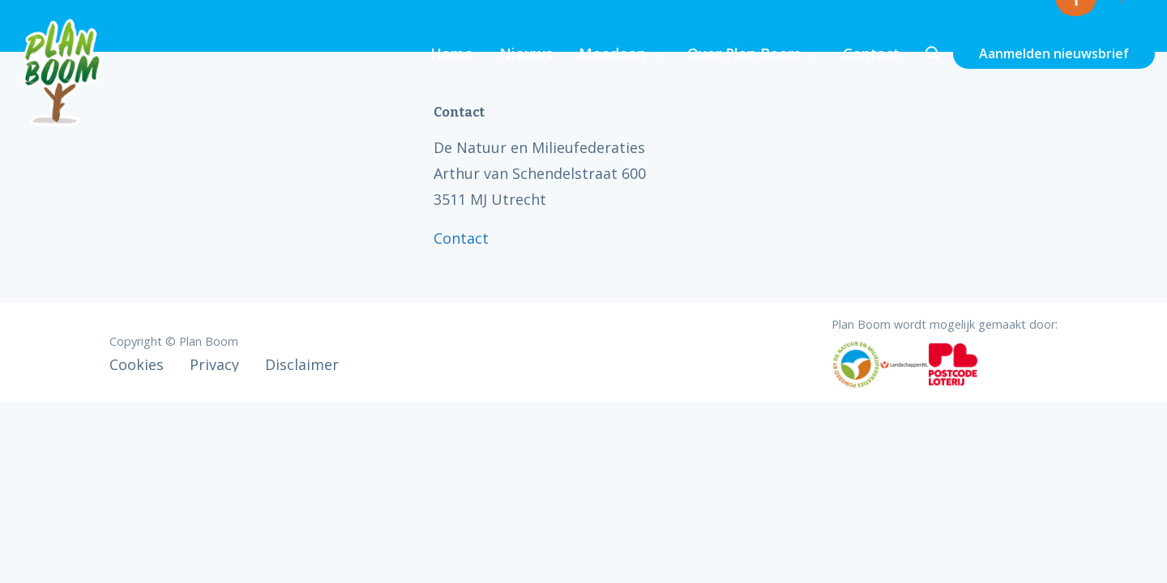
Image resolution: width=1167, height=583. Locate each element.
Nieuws (526, 53)
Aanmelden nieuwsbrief (1054, 53)
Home (451, 53)
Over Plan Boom (744, 53)
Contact (871, 53)
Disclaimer (302, 364)
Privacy (214, 364)
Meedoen (612, 53)
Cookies (136, 364)
